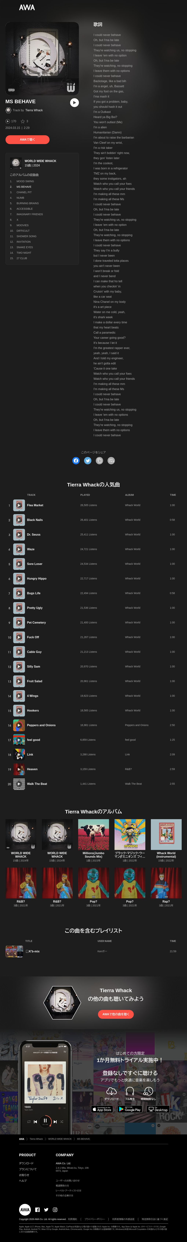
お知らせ (24, 1175)
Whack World (132, 505)
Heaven (32, 769)
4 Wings (32, 695)
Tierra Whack (34, 110)
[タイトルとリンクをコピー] (99, 460)
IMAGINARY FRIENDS (30, 214)
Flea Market (35, 505)
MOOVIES (23, 225)
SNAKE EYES (25, 247)
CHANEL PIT (24, 192)
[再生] (74, 102)
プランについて (28, 1169)
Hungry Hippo (37, 578)
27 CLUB (22, 258)
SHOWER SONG (27, 236)
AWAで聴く (27, 139)
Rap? (166, 901)
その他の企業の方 (64, 1195)
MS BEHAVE (83, 1139)
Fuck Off (33, 637)
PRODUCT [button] (27, 1155)
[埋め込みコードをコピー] (111, 460)
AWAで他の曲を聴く (115, 1014)
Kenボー (102, 951)
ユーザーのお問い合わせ (68, 1180)
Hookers (33, 710)
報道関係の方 (62, 1185)
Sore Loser (35, 563)
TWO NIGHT (24, 252)
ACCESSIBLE (25, 208)
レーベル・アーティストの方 (68, 1190)
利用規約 (72, 1219)
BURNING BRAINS (28, 203)
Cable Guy (34, 651)
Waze (31, 549)
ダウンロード (26, 1163)
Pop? (93, 901)
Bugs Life (34, 593)
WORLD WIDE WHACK (40, 161)
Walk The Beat (37, 783)
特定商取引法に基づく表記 (155, 1219)
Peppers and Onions (41, 725)
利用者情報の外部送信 (123, 1219)
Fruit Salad (34, 681)
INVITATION (24, 241)
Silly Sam (33, 666)
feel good (33, 739)
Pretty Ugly (35, 607)
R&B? (128, 769)
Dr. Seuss (34, 534)
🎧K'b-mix (32, 951)
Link (30, 754)
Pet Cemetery (36, 622)
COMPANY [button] (65, 1155)
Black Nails (35, 519)
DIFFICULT (23, 230)
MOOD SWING (25, 181)
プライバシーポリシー (95, 1219)
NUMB (20, 197)
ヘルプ (23, 1180)
